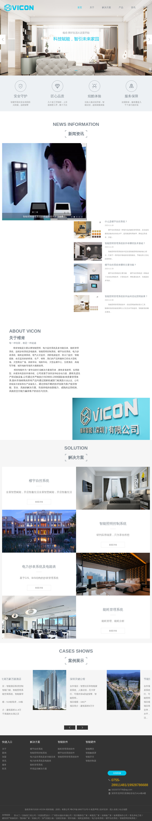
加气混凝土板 (48, 818)
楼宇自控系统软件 (66, 753)
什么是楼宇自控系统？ (116, 226)
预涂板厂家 (25, 818)
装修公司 (36, 818)
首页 (79, 7)
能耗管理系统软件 (66, 749)
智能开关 (90, 757)
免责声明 (94, 809)
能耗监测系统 (84, 818)
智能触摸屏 (91, 753)
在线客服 (117, 773)
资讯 (133, 7)
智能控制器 (91, 760)
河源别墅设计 (44, 815)
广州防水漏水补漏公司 (62, 815)
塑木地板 (72, 818)
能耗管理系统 (36, 764)
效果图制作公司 (120, 815)
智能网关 (90, 749)
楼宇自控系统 (36, 749)
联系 (145, 7)
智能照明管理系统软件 (68, 757)
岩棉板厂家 (107, 815)
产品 (121, 7)
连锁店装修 (61, 818)
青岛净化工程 (135, 815)
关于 (92, 7)
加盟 (4, 757)
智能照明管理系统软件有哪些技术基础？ (125, 247)
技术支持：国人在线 (109, 809)
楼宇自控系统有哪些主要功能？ (120, 269)
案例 (4, 753)
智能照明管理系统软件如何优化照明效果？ (126, 300)
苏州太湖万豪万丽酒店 (125, 683)
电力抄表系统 (98, 818)
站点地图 (123, 809)
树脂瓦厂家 (95, 815)
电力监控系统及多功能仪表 (42, 757)
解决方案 (106, 7)
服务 (4, 764)
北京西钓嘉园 (46, 683)
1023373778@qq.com (121, 789)
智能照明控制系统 (38, 753)
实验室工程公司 (29, 815)
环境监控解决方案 (38, 768)
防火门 (17, 815)
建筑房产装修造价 (10, 818)
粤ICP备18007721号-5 (80, 809)
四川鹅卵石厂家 (81, 815)
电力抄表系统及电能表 (40, 760)
